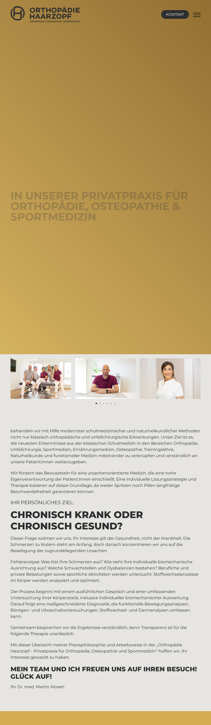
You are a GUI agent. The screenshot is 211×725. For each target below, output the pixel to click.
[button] (96, 403)
